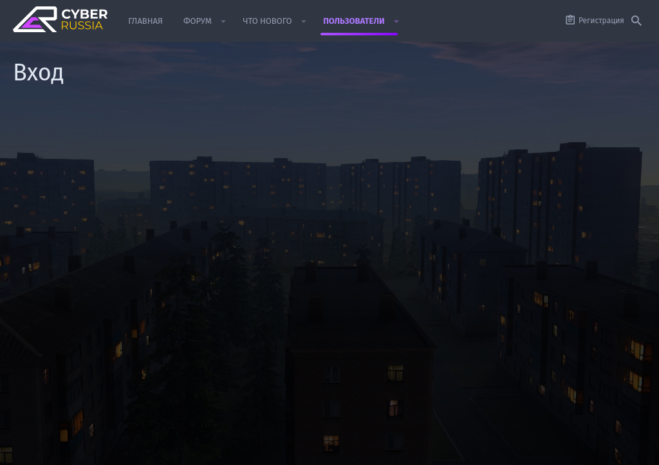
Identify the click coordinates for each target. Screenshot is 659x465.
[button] (223, 21)
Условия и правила (377, 449)
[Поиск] (636, 21)
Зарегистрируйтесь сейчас (371, 336)
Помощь (559, 449)
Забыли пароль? (264, 237)
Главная (596, 449)
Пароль (194, 220)
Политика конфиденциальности (478, 449)
